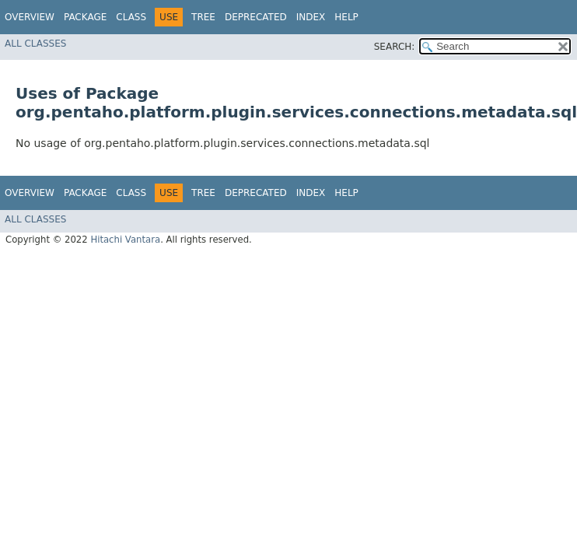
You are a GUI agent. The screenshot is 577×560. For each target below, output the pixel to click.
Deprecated (256, 17)
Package (85, 17)
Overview (29, 17)
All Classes (35, 43)
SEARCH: (394, 46)
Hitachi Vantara (125, 239)
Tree (203, 17)
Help (346, 17)
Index (311, 17)
